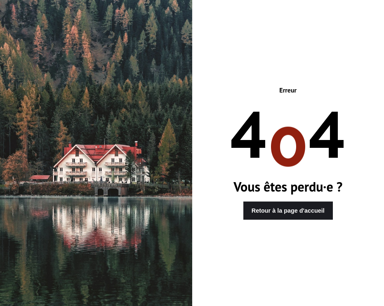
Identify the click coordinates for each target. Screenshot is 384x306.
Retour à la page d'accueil (288, 210)
